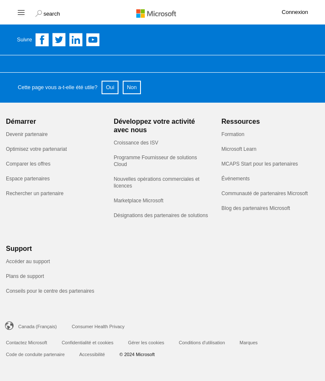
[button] (47, 12)
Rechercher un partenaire (34, 193)
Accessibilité (92, 354)
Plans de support (25, 276)
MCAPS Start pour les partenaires (259, 164)
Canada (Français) (37, 326)
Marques (249, 342)
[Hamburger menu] (20, 12)
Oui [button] (110, 87)
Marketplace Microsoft (138, 201)
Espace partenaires (28, 179)
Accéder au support (28, 261)
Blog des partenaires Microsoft (255, 208)
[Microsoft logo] (162, 13)
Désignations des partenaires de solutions (161, 215)
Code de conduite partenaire (35, 354)
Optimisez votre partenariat (36, 149)
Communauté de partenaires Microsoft (264, 193)
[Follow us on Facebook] (42, 39)
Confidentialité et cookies (87, 342)
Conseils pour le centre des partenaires (50, 291)
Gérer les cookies (146, 342)
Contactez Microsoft (26, 342)
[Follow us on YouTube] (93, 39)
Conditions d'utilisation (202, 342)
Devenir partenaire (27, 134)
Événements (235, 179)
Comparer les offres (28, 164)
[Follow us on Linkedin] (76, 39)
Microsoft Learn (238, 149)
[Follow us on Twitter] (59, 39)
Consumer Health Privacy (98, 326)
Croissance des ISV (136, 143)
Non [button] (132, 87)
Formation (232, 134)
